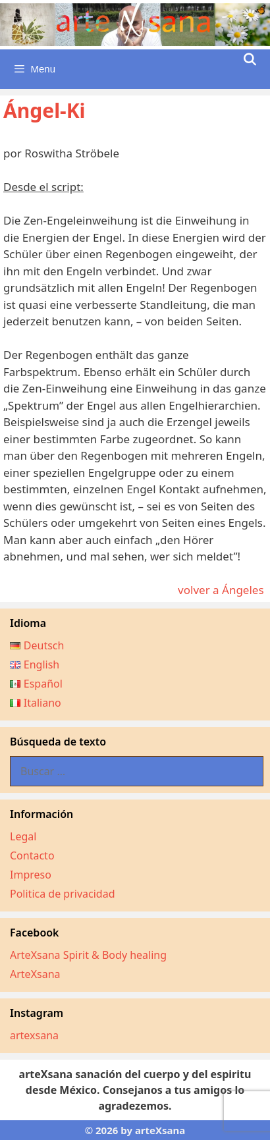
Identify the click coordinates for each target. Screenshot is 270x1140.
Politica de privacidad (62, 893)
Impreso (30, 874)
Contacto (32, 855)
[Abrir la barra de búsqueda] (250, 59)
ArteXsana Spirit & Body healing (88, 955)
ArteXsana (35, 974)
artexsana (34, 1035)
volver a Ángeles (222, 589)
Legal (23, 836)
